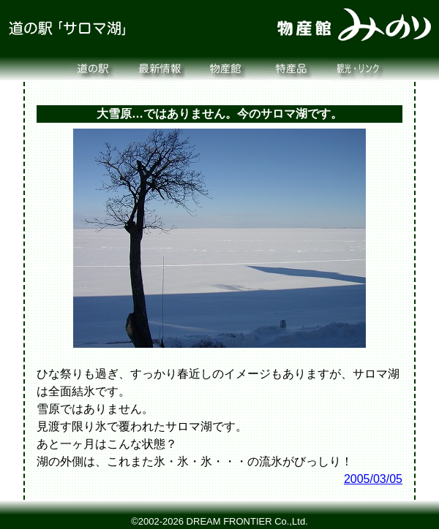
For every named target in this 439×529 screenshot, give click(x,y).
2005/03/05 (373, 479)
